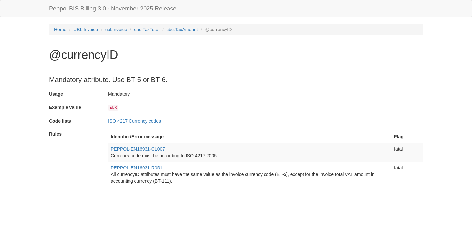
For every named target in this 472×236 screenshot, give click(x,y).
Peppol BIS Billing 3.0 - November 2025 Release (112, 8)
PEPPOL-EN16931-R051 (136, 167)
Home (60, 29)
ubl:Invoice (116, 29)
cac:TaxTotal (146, 29)
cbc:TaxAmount (182, 29)
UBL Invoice (85, 29)
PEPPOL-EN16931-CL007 (138, 149)
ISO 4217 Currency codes (134, 121)
